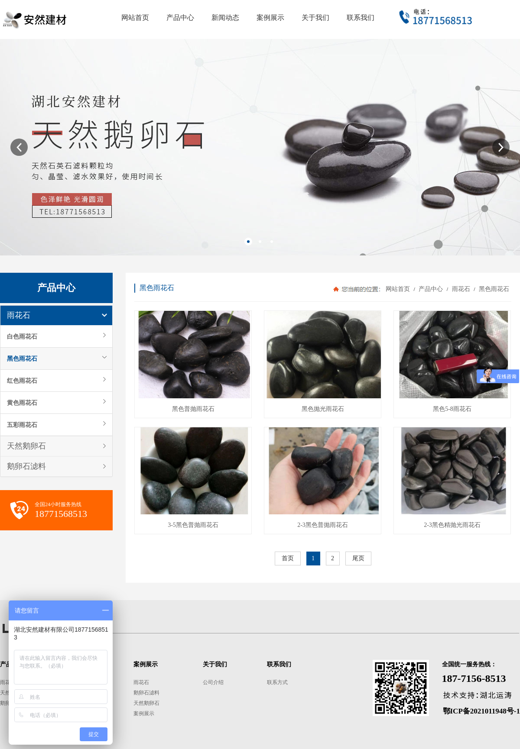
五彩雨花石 (22, 424)
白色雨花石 (22, 336)
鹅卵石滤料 (26, 466)
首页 (288, 558)
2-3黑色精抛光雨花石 (452, 525)
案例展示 (143, 713)
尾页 (358, 558)
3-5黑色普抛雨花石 (193, 525)
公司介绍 (213, 682)
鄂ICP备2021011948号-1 (481, 711)
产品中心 (431, 289)
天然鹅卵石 (26, 446)
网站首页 (398, 289)
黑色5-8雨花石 (452, 409)
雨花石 (18, 315)
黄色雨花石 (22, 402)
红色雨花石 (22, 380)
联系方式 (277, 682)
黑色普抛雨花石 (193, 409)
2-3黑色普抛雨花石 (322, 525)
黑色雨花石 (22, 358)
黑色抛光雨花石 (323, 409)
